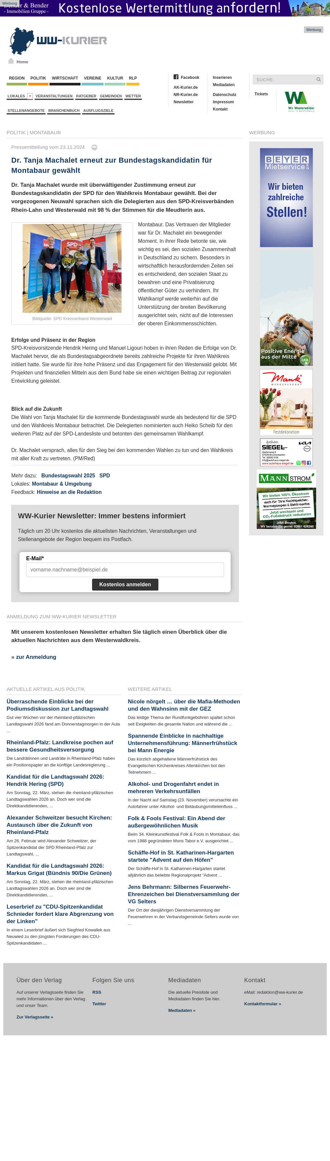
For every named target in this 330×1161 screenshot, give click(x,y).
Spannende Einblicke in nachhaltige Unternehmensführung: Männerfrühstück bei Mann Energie (183, 743)
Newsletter (184, 102)
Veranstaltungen (54, 96)
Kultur (115, 78)
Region (17, 78)
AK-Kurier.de (186, 87)
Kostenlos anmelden (125, 584)
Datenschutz (224, 94)
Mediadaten (224, 84)
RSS (96, 992)
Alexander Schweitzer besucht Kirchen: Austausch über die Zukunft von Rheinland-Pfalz (59, 825)
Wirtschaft (65, 78)
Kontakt (220, 109)
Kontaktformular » (262, 1003)
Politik (38, 78)
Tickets (261, 94)
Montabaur (45, 132)
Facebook (190, 77)
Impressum (223, 102)
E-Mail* (35, 558)
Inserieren (222, 77)
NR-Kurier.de (186, 94)
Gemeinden (111, 96)
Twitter (99, 1003)
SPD (104, 475)
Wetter (133, 96)
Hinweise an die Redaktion (69, 492)
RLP (133, 78)
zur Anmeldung (36, 657)
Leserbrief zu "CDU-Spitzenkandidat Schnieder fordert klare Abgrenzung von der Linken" (60, 914)
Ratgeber (86, 96)
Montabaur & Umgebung (62, 484)
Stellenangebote (26, 111)
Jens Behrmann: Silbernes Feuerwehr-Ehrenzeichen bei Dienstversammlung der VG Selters (184, 894)
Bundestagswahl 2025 (68, 475)
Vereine (92, 78)
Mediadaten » (181, 1010)
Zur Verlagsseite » (34, 1017)
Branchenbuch (64, 111)
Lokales (20, 96)
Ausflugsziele (98, 111)
